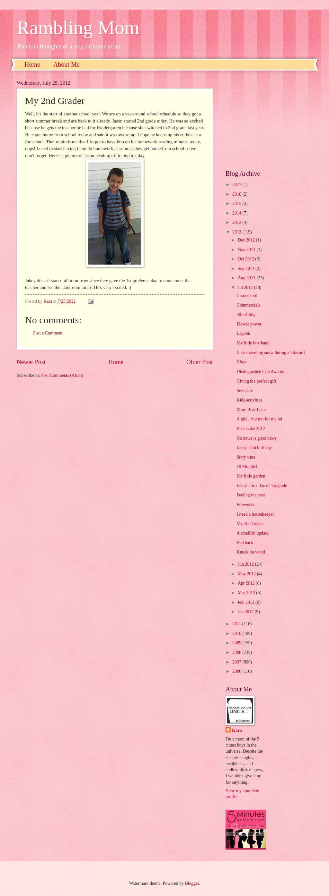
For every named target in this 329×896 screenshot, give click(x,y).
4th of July (245, 314)
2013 (237, 222)
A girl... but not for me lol (259, 419)
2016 (237, 194)
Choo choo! (246, 295)
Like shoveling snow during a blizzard (270, 352)
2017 (237, 184)
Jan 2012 (246, 611)
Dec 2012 (247, 240)
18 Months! (246, 466)
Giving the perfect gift (256, 381)
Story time (245, 457)
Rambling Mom (78, 27)
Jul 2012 (246, 287)
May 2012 (247, 573)
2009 (237, 642)
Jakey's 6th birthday (254, 447)
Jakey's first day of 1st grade (261, 485)
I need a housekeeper (255, 514)
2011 (237, 623)
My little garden (250, 476)
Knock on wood (250, 552)
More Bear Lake (250, 409)
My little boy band (252, 343)
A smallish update (252, 533)
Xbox (241, 361)
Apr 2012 (247, 583)
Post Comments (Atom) (62, 375)
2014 (237, 213)
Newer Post (31, 362)
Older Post (199, 362)
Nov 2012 (247, 249)
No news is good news (256, 438)
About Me (66, 64)
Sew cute (244, 390)
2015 (237, 203)
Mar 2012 (247, 592)
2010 (237, 633)
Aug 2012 (247, 277)
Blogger (192, 883)
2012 (237, 232)
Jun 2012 (246, 564)
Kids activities (249, 400)
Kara (237, 730)
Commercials (248, 305)
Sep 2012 (246, 268)
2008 (237, 652)
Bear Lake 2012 (250, 428)
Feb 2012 (246, 602)
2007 (237, 662)
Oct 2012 (246, 259)
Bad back (244, 542)
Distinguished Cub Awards (260, 371)
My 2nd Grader (250, 523)
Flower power (248, 324)
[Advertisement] (269, 120)
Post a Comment (47, 333)
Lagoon (243, 333)
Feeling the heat (250, 495)
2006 (237, 671)
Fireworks (245, 504)
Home (32, 64)
